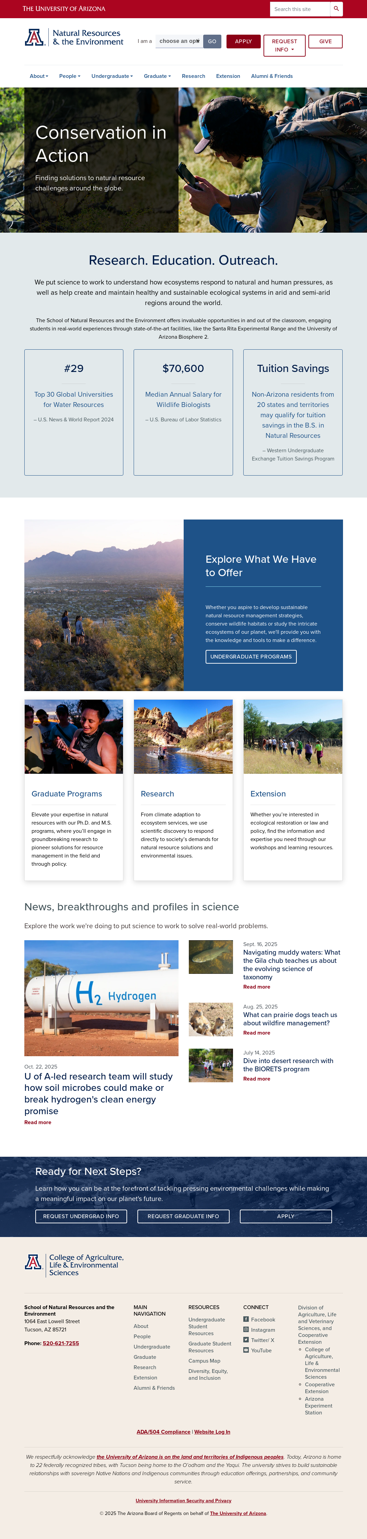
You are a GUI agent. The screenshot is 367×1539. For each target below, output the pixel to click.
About (37, 76)
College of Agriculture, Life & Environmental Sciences (322, 1363)
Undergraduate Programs (251, 656)
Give (325, 41)
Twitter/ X (262, 1340)
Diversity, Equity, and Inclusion (208, 1374)
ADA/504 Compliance (164, 1432)
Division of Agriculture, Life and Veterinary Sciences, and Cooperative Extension (317, 1324)
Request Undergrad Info (81, 1216)
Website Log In (212, 1432)
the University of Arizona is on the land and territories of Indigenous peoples (190, 1457)
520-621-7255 (61, 1343)
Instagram (263, 1330)
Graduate (155, 76)
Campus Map (204, 1360)
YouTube (261, 1350)
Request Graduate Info (183, 1216)
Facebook (263, 1319)
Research (193, 76)
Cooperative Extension (320, 1388)
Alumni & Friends (272, 76)
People (67, 76)
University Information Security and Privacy (183, 1501)
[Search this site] (300, 9)
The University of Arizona (238, 1513)
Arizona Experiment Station (318, 1406)
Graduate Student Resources (209, 1347)
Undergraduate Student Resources (206, 1326)
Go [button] (214, 41)
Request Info (284, 45)
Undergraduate (110, 76)
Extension (228, 76)
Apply (243, 41)
